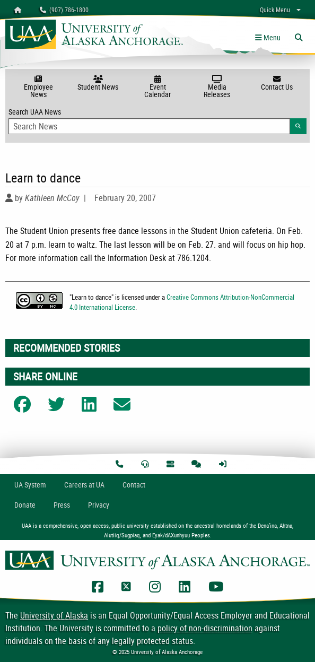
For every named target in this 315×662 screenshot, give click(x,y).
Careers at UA (84, 485)
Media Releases (217, 87)
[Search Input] (149, 126)
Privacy (98, 505)
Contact (133, 485)
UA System (30, 485)
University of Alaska (54, 615)
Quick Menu (275, 9)
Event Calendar (157, 87)
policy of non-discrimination (205, 628)
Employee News (38, 87)
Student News (97, 83)
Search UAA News (157, 120)
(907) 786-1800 (64, 9)
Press (62, 505)
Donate (25, 505)
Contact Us (277, 83)
